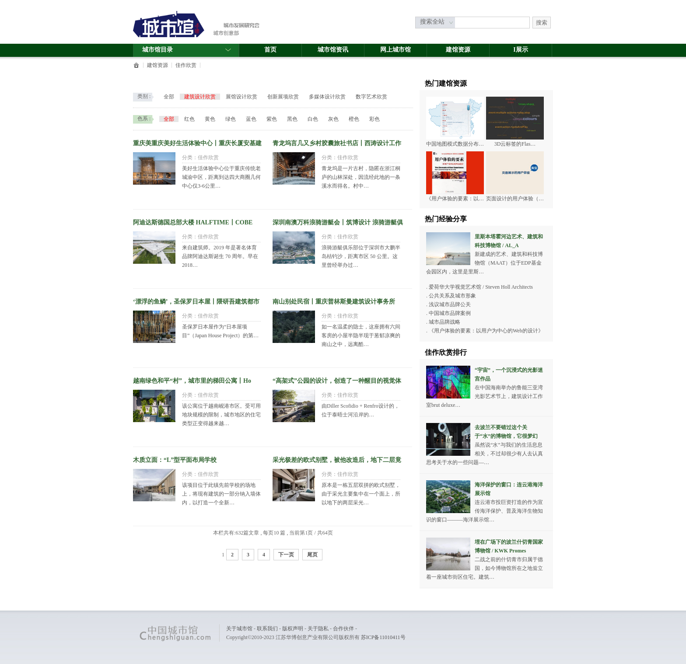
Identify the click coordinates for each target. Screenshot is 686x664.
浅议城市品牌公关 (450, 304)
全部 (169, 97)
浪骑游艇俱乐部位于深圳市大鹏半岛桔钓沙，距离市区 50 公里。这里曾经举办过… (361, 256)
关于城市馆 (239, 629)
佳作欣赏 (185, 65)
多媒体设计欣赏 (327, 97)
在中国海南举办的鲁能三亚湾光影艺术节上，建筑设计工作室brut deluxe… (484, 396)
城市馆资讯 (333, 49)
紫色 (271, 119)
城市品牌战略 (444, 322)
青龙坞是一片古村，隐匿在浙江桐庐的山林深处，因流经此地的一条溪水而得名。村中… (361, 177)
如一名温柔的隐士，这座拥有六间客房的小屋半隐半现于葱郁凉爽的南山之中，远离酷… (361, 335)
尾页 (312, 555)
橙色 (354, 119)
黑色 (292, 119)
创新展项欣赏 (283, 97)
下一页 (286, 555)
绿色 (230, 119)
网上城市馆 (395, 49)
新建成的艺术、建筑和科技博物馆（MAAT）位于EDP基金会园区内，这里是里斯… (484, 263)
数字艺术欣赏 (371, 97)
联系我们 (267, 629)
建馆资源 (458, 49)
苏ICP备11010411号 (383, 637)
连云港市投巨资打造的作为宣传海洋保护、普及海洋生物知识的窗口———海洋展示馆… (484, 511)
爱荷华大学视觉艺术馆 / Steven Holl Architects (481, 287)
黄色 (210, 119)
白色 (313, 119)
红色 (189, 119)
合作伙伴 (343, 629)
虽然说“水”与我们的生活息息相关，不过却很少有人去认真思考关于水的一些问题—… (484, 453)
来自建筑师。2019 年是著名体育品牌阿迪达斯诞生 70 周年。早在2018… (220, 256)
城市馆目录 (187, 49)
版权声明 (292, 629)
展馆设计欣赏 (241, 97)
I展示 (520, 49)
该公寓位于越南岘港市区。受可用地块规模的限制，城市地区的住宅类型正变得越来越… (221, 414)
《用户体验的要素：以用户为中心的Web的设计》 (486, 331)
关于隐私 (318, 629)
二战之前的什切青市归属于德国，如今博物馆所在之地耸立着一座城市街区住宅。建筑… (484, 568)
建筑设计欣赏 (200, 97)
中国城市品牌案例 (450, 313)
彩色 (374, 119)
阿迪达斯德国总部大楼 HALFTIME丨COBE (192, 222)
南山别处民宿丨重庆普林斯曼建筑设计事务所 (334, 301)
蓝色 (251, 119)
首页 (270, 49)
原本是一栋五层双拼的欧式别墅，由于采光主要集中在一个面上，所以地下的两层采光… (361, 494)
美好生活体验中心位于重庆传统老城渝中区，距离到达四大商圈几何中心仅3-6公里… (221, 177)
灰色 (333, 119)
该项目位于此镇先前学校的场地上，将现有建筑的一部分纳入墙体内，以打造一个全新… (221, 494)
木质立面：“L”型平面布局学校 (175, 460)
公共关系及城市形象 (452, 296)
